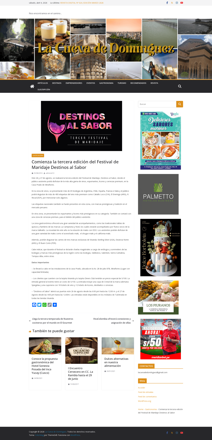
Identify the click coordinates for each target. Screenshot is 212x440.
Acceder (141, 387)
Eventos (91, 83)
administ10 (50, 173)
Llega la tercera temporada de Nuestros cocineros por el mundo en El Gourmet (51, 320)
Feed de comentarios (147, 396)
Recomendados (138, 83)
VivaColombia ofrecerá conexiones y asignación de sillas (113, 320)
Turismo (122, 83)
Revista (154, 83)
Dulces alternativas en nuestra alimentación (116, 362)
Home (140, 409)
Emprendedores (74, 83)
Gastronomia (106, 83)
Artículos (43, 83)
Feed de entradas (145, 392)
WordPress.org (144, 401)
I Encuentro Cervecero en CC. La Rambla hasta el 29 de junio (80, 373)
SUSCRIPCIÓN (44, 89)
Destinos (56, 83)
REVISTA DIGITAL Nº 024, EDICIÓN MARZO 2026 (81, 2)
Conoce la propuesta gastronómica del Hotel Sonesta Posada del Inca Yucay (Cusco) (45, 366)
